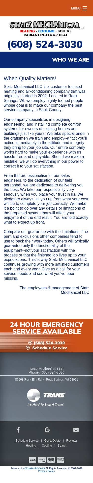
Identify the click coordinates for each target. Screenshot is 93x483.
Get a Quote (52, 440)
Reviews (71, 440)
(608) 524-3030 (45, 44)
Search (62, 445)
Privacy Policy (46, 471)
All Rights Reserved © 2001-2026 (64, 468)
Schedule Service (26, 440)
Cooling (47, 445)
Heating (31, 445)
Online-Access (34, 468)
